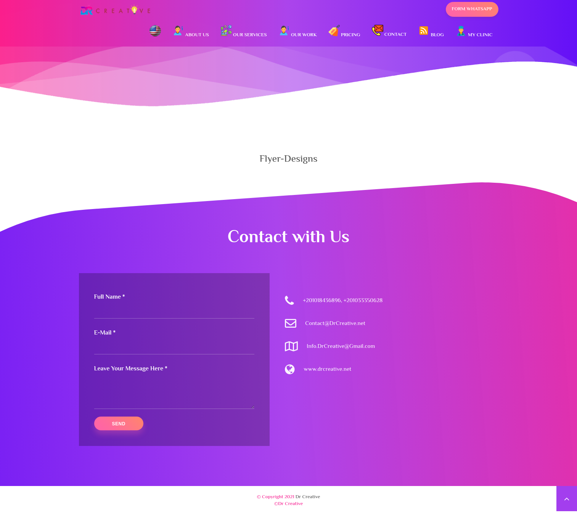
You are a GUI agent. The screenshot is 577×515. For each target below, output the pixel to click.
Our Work (297, 32)
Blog (431, 32)
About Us (190, 32)
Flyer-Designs (288, 159)
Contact (389, 32)
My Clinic (474, 32)
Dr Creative (308, 497)
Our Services (243, 32)
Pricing (344, 32)
